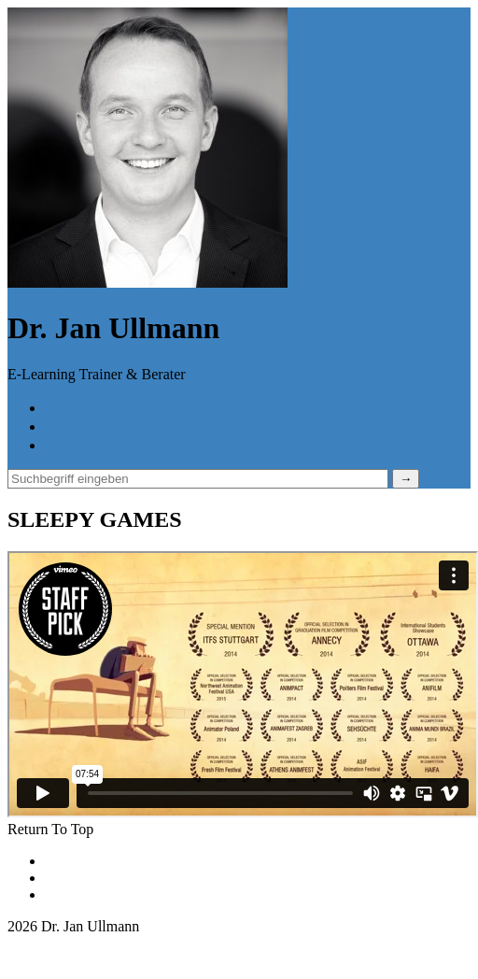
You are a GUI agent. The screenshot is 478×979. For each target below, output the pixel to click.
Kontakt (69, 861)
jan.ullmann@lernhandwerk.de (99, 943)
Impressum (78, 894)
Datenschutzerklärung (110, 878)
